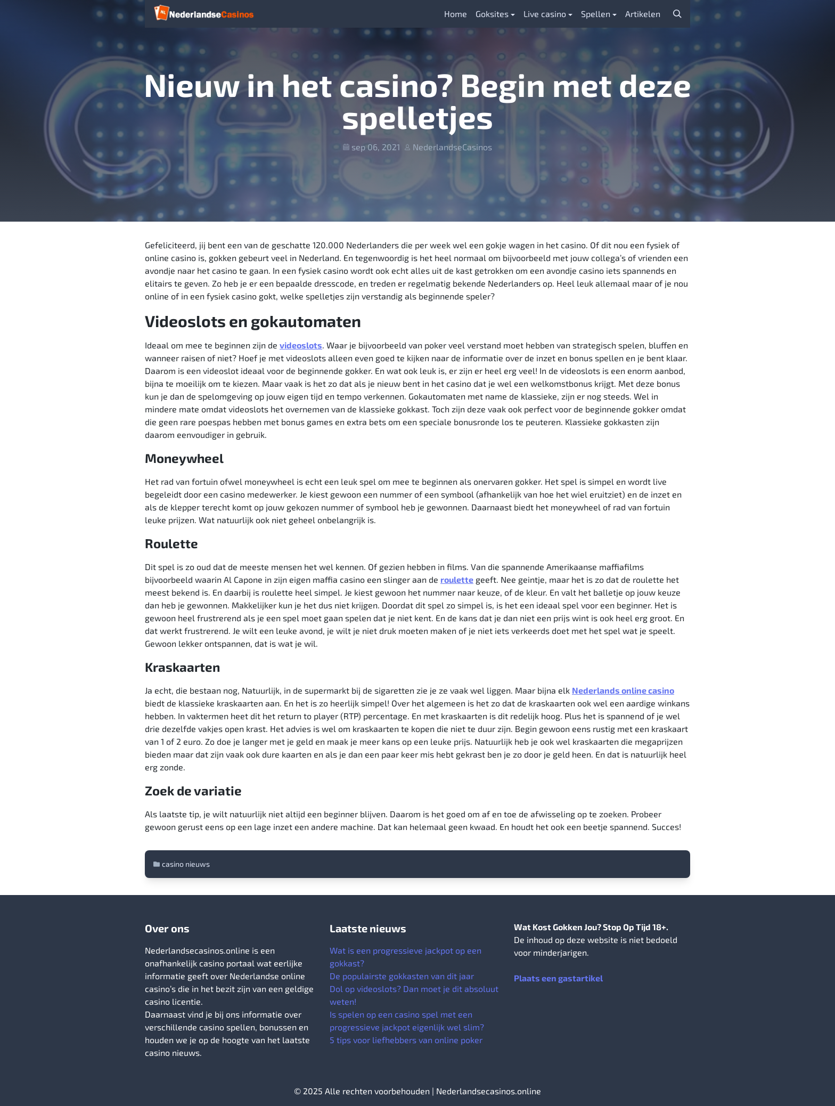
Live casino (544, 14)
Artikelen (642, 14)
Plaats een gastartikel (558, 978)
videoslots (301, 345)
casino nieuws (186, 863)
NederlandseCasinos (452, 147)
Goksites (492, 14)
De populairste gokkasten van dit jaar (402, 976)
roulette (456, 579)
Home (455, 14)
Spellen (595, 14)
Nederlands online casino (623, 690)
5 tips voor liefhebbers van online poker (406, 1040)
